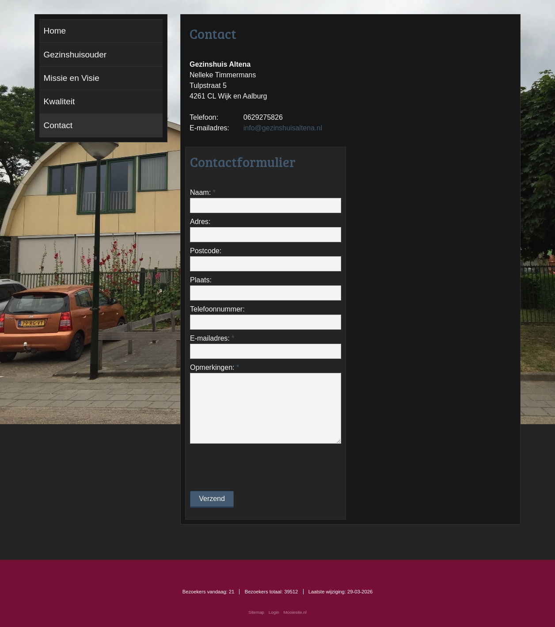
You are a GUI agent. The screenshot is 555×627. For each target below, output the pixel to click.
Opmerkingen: (214, 367)
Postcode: (205, 251)
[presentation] (257, 466)
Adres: (200, 221)
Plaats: (201, 280)
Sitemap (256, 612)
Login (274, 612)
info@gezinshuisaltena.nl (282, 128)
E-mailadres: (212, 338)
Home (55, 30)
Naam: (203, 192)
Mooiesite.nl (295, 612)
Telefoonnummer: (217, 309)
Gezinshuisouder (75, 54)
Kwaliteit (59, 101)
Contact (58, 125)
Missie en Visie (71, 78)
